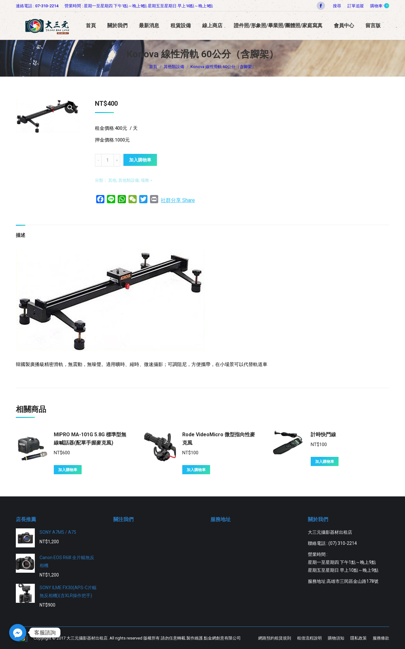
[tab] (20, 232)
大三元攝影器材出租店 (87, 638)
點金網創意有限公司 (222, 638)
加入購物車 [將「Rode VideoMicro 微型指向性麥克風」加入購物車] (196, 470)
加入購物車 (140, 159)
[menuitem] (355, 6)
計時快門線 (323, 435)
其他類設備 (128, 180)
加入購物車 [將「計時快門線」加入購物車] (324, 461)
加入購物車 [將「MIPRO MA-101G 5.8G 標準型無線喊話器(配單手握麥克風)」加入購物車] (67, 470)
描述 (20, 235)
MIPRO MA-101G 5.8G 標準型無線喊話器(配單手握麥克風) (90, 439)
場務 (145, 180)
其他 (112, 180)
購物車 (379, 5)
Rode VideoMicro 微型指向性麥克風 (218, 439)
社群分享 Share (178, 200)
